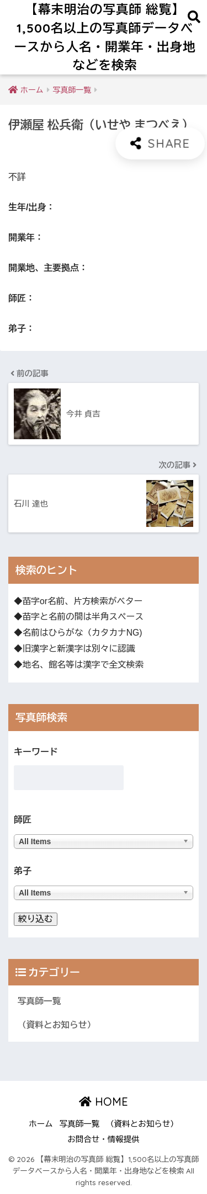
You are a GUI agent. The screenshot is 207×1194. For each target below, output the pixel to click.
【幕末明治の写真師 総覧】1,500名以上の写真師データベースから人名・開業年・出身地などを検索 (105, 37)
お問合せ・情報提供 (103, 1139)
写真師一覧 (39, 1001)
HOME (103, 1101)
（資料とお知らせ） (56, 1025)
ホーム (41, 1124)
